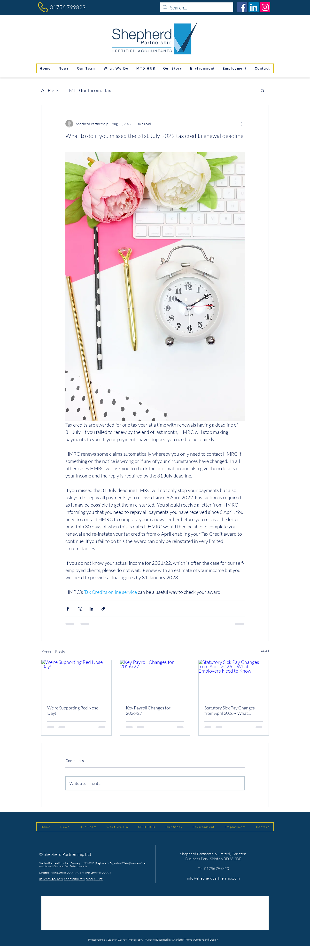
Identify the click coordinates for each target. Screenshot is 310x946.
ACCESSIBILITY (74, 879)
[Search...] (196, 7)
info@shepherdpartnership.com (213, 878)
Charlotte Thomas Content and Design (195, 939)
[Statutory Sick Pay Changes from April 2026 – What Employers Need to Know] (234, 679)
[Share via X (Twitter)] (79, 608)
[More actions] (242, 124)
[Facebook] (242, 7)
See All (264, 651)
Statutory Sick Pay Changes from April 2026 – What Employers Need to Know (229, 710)
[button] (262, 90)
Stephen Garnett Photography (125, 939)
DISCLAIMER (94, 879)
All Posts (50, 90)
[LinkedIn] (253, 7)
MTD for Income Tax (90, 90)
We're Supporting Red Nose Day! (72, 710)
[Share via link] (103, 608)
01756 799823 (67, 7)
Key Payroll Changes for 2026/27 (148, 710)
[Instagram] (265, 7)
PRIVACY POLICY (50, 879)
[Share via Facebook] (67, 608)
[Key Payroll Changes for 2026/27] (155, 679)
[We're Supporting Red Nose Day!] (76, 679)
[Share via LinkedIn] (91, 608)
